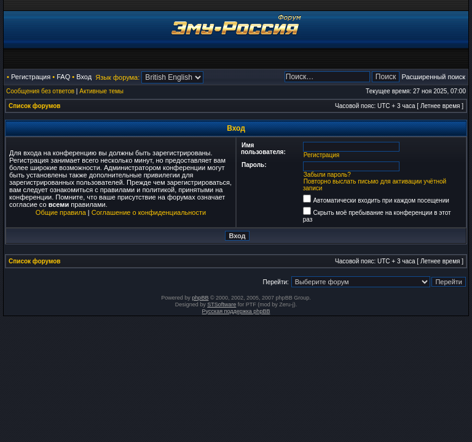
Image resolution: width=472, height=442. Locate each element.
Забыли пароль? (327, 174)
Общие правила (61, 212)
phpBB (200, 298)
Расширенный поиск (433, 76)
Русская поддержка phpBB (236, 311)
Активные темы (101, 91)
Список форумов (35, 106)
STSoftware (221, 304)
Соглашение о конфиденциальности (149, 212)
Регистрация (30, 76)
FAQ (63, 76)
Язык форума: (117, 77)
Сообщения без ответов (40, 91)
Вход (84, 76)
